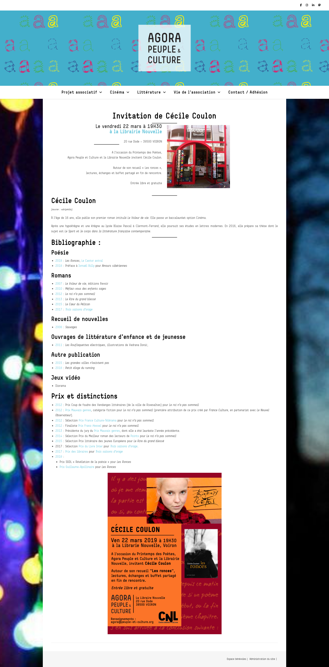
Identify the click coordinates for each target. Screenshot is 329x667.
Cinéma (117, 92)
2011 (58, 345)
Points (135, 436)
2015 (58, 304)
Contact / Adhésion (248, 92)
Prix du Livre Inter (91, 446)
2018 (58, 260)
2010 (58, 288)
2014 (58, 436)
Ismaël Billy (86, 265)
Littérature (149, 92)
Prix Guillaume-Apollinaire (77, 467)
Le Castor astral (92, 260)
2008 (58, 327)
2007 (58, 283)
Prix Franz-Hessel (89, 425)
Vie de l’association (194, 92)
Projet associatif (79, 92)
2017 (58, 309)
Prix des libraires (76, 451)
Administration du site (262, 658)
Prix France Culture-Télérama (97, 420)
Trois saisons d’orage (79, 309)
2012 (58, 294)
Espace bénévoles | (237, 658)
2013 (58, 299)
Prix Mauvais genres (78, 410)
